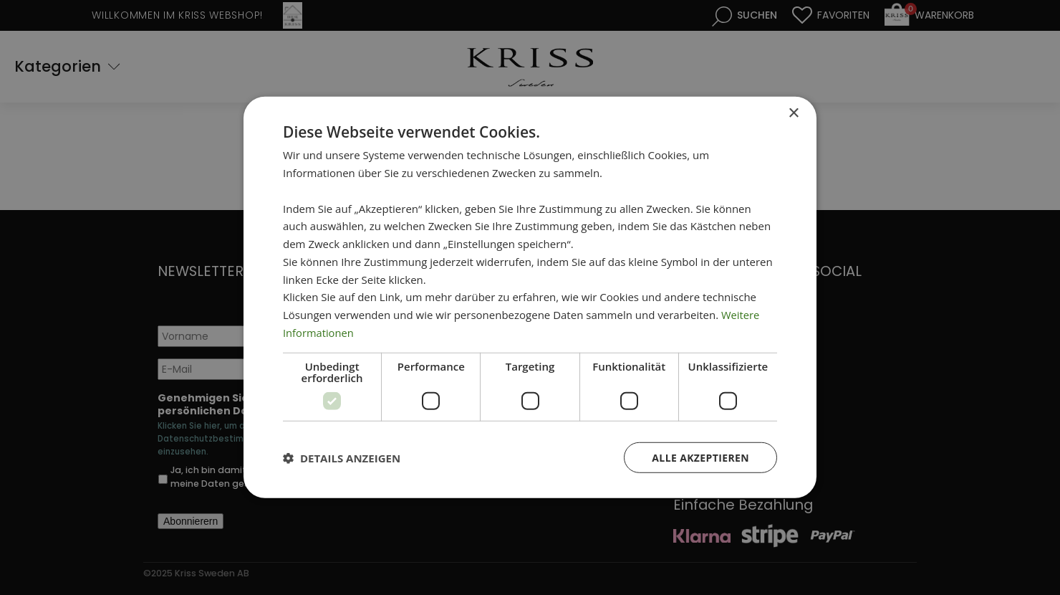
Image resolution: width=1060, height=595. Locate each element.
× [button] (793, 113)
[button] (341, 457)
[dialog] (530, 297)
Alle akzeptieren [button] (700, 457)
